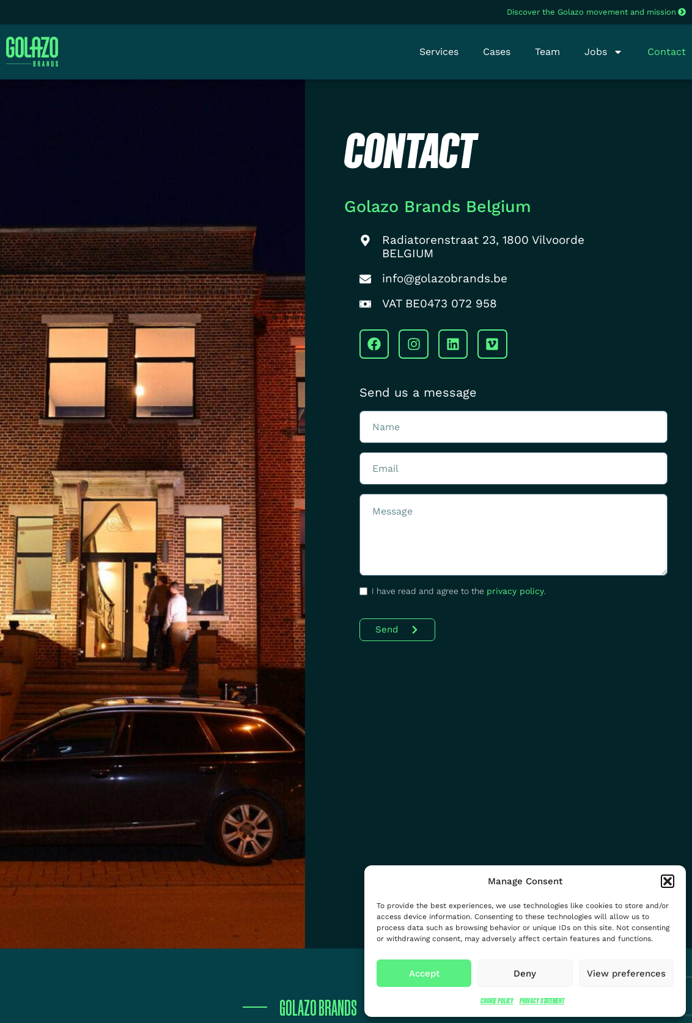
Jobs (603, 52)
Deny (524, 973)
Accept (424, 973)
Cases (496, 51)
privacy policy (515, 591)
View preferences (626, 973)
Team (547, 51)
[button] (667, 881)
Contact (666, 51)
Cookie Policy (496, 1000)
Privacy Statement (542, 1000)
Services (438, 51)
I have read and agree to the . (459, 591)
